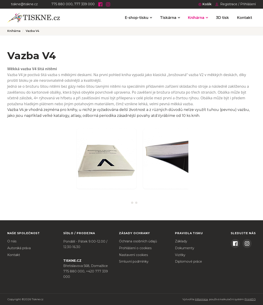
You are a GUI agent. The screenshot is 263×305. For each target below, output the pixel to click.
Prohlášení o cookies (135, 248)
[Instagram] (108, 4)
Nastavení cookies (133, 255)
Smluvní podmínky (134, 261)
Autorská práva (19, 248)
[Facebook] (100, 4)
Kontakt (244, 17)
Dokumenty (184, 248)
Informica (201, 299)
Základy (181, 241)
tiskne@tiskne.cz (24, 4)
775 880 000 (62, 4)
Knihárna (196, 17)
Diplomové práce (188, 261)
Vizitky (180, 255)
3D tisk (222, 17)
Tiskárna (168, 17)
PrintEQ (250, 299)
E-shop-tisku (136, 17)
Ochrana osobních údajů (138, 241)
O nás (11, 241)
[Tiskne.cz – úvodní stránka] (33, 18)
